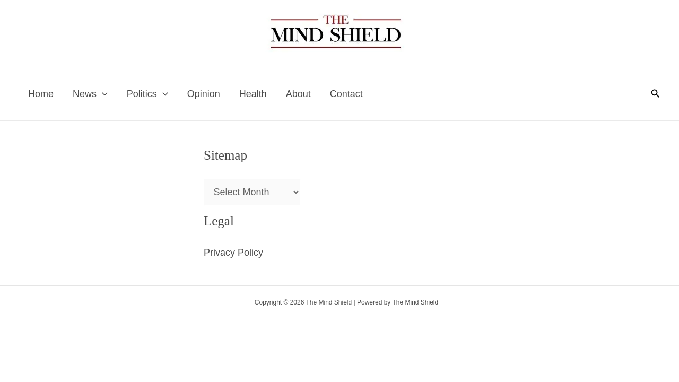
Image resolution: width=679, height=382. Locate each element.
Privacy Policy (233, 252)
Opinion (203, 94)
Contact (346, 94)
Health (253, 94)
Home (41, 94)
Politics (147, 93)
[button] (655, 94)
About (298, 94)
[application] (102, 93)
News (90, 93)
